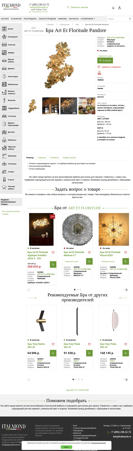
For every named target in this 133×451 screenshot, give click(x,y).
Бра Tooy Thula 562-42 (108, 337)
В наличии (16, 18)
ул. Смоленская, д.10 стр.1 (38, 12)
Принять (66, 447)
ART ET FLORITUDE (116, 38)
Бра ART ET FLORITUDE (77, 381)
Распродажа (30, 18)
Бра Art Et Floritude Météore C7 (74, 249)
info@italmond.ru (39, 7)
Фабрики (62, 18)
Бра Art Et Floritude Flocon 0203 (110, 249)
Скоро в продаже (47, 18)
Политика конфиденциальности (82, 433)
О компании (88, 18)
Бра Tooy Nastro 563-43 (36, 337)
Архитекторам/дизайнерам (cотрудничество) (84, 428)
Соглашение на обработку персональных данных (84, 438)
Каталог (5, 18)
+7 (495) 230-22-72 (39, 4)
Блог (75, 417)
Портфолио (78, 422)
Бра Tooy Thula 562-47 (72, 337)
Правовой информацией (98, 443)
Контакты (74, 18)
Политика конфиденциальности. (14, 435)
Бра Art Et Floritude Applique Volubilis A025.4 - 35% (38, 251)
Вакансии (77, 425)
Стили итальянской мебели (84, 420)
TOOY (39, 353)
